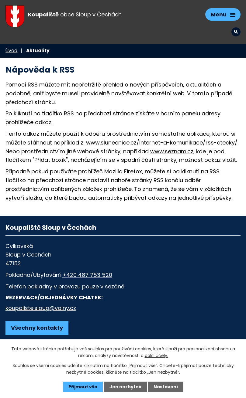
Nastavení (166, 387)
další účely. (156, 355)
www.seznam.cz (171, 151)
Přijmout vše (82, 387)
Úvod (11, 50)
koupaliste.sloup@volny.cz (40, 308)
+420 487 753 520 (87, 275)
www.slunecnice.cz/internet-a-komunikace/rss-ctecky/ (161, 142)
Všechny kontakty (37, 328)
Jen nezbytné (125, 387)
